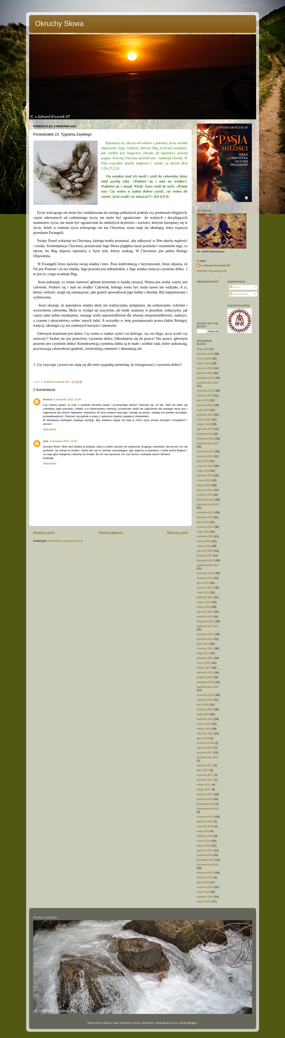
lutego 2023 (204, 545)
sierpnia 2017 (205, 765)
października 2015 (208, 864)
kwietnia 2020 (205, 718)
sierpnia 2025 (205, 395)
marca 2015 (204, 901)
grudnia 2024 (205, 433)
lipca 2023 (203, 522)
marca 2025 (204, 419)
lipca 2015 (203, 882)
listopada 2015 (206, 859)
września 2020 (205, 694)
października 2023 (208, 504)
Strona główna (111, 533)
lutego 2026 (204, 363)
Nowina (48, 399)
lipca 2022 (203, 582)
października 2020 (208, 686)
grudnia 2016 (205, 799)
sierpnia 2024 (205, 456)
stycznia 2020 (205, 733)
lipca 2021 (203, 643)
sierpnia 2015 (205, 877)
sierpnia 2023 (205, 517)
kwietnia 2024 (205, 475)
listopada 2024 (206, 438)
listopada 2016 (206, 803)
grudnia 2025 (205, 372)
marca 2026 (204, 358)
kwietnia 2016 (205, 835)
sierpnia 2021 (205, 638)
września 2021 (205, 634)
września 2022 (205, 573)
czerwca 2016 (205, 826)
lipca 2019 (203, 738)
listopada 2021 (206, 621)
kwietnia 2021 (205, 658)
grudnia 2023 (205, 494)
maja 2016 (203, 831)
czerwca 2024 (205, 465)
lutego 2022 (204, 606)
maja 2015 (203, 891)
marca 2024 (204, 480)
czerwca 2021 (205, 648)
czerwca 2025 (205, 405)
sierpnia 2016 (205, 821)
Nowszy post (44, 533)
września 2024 (205, 451)
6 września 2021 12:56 (67, 399)
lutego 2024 (204, 485)
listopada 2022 (206, 560)
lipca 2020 (203, 704)
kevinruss (147, 1022)
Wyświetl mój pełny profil (212, 270)
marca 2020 (204, 723)
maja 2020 (203, 714)
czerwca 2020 (205, 709)
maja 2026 (203, 348)
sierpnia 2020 (205, 699)
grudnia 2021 (205, 616)
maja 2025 (203, 409)
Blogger (192, 1022)
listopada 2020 (206, 682)
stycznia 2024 (205, 489)
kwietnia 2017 (205, 779)
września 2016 (205, 816)
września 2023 (205, 512)
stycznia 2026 (205, 368)
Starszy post (177, 533)
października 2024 (208, 443)
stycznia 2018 (205, 747)
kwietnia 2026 (205, 353)
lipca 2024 (203, 461)
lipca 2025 (203, 400)
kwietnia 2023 (205, 536)
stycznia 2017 (205, 794)
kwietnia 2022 (205, 597)
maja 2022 (203, 592)
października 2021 (208, 626)
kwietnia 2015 (205, 896)
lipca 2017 (203, 770)
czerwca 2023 (205, 526)
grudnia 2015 (205, 854)
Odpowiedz (50, 429)
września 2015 (205, 872)
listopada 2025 (206, 377)
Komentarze (239, 293)
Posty (235, 287)
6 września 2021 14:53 (63, 441)
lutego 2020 (204, 728)
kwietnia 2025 (205, 414)
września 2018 (205, 742)
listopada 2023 (206, 499)
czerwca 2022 (205, 587)
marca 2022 (204, 602)
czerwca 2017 (205, 774)
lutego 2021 (204, 667)
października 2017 (208, 757)
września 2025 (205, 390)
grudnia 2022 (205, 555)
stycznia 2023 (205, 550)
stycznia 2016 (205, 850)
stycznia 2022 (205, 611)
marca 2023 (204, 541)
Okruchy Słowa (59, 23)
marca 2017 (204, 784)
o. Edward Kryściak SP (215, 265)
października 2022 (208, 565)
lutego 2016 (204, 845)
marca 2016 (204, 840)
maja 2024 (203, 470)
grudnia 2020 (205, 677)
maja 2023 (203, 531)
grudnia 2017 (205, 752)
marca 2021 (204, 662)
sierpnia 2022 (205, 577)
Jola (45, 441)
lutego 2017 (204, 789)
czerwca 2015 (205, 887)
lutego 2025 (204, 424)
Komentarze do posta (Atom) (65, 540)
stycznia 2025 (205, 428)
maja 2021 (203, 653)
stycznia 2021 (205, 672)
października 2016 (208, 808)
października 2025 (208, 382)
